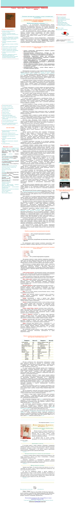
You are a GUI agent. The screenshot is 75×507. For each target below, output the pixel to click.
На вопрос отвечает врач (7, 106)
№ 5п (41, 399)
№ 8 (31, 402)
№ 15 (28, 415)
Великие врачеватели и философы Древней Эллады (9, 131)
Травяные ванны (5, 183)
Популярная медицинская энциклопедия (7, 109)
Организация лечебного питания (9, 48)
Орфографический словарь (64, 24)
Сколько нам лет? (6, 143)
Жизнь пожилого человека (37, 465)
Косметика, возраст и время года (9, 167)
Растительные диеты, (7, 179)
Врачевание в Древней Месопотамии (10, 134)
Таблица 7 (48, 72)
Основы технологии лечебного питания (9, 52)
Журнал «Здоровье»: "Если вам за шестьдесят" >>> (43, 425)
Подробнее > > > (26, 463)
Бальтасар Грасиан (62, 17)
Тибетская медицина (6, 190)
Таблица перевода (6, 163)
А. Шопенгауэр (70, 41)
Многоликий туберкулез (7, 192)
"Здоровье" (52, 422)
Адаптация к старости (37, 443)
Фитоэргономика (5, 176)
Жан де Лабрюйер (62, 18)
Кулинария (4, 172)
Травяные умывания (6, 182)
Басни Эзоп (60, 21)
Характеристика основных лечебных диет (10, 44)
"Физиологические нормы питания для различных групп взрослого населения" (37, 210)
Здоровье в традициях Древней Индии (9, 139)
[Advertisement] (10, 82)
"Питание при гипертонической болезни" (32, 191)
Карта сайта (21, 8)
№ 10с (42, 415)
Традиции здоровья (6, 113)
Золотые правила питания (7, 121)
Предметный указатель (33, 8)
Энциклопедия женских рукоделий (9, 165)
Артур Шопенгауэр (62, 20)
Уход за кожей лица (6, 168)
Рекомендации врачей (7, 105)
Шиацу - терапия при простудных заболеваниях (9, 118)
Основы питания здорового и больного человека (8, 31)
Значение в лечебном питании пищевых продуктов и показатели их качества (10, 34)
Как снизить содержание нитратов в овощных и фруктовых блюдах (10, 124)
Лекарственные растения (7, 158)
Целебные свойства (7, 153)
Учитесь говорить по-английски (65, 25)
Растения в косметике (6, 169)
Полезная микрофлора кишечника (9, 120)
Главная (13, 8)
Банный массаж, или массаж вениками (10, 189)
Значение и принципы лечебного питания (9, 42)
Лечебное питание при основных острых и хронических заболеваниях (37, 17)
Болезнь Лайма (5, 191)
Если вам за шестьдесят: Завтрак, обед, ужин (43, 429)
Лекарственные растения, (7, 156)
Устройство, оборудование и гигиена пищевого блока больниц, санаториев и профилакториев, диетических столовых (10, 38)
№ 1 (41, 380)
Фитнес (3, 171)
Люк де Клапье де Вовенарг (64, 19)
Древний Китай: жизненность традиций (8, 136)
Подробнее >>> (25, 441)
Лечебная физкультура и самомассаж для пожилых (37, 453)
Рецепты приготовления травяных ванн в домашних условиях (10, 185)
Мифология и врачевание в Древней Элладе (10, 141)
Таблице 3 (43, 72)
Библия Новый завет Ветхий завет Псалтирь (62, 23)
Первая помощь (5, 112)
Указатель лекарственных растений (9, 160)
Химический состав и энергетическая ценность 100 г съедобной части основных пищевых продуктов (10, 148)
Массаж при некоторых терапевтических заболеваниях (9, 116)
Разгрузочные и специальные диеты (10, 46)
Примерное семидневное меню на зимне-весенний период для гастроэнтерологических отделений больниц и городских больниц (10, 56)
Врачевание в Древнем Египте (8, 133)
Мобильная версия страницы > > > (37, 23)
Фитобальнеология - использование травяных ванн (10, 187)
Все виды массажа (6, 110)
